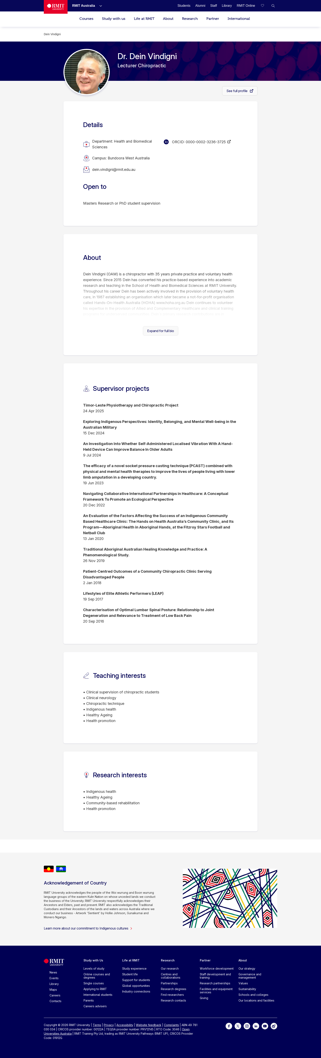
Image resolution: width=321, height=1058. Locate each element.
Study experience (134, 968)
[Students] (184, 5)
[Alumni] (200, 5)
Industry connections (136, 991)
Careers (55, 995)
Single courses (94, 983)
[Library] (227, 5)
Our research (170, 968)
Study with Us (93, 960)
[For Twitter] (238, 1026)
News (53, 972)
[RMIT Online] (245, 5)
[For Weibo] (274, 1026)
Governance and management (249, 975)
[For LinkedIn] (256, 1026)
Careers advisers (95, 1006)
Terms (97, 1025)
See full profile (237, 91)
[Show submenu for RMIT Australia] (99, 5)
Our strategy (246, 968)
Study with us (113, 19)
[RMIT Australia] (83, 5)
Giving (204, 998)
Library (54, 984)
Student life (130, 974)
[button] (273, 5)
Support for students (136, 980)
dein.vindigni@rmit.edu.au (113, 169)
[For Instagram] (247, 1026)
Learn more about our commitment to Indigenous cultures (88, 928)
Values (243, 983)
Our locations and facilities (256, 1000)
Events (54, 978)
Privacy (109, 1025)
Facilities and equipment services (216, 990)
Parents (89, 1000)
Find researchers (172, 994)
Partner (212, 19)
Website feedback (148, 1025)
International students (98, 994)
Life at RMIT (144, 19)
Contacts (55, 1001)
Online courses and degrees (97, 975)
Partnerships (169, 983)
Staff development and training (215, 975)
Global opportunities (136, 985)
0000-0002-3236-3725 (206, 142)
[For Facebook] (229, 1026)
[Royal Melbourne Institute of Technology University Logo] (56, 7)
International (239, 19)
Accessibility (124, 1025)
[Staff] (213, 5)
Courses (86, 19)
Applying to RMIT (95, 989)
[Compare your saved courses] (265, 6)
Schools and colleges (253, 994)
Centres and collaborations (170, 975)
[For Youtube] (265, 1026)
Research (190, 19)
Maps (53, 989)
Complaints (171, 1025)
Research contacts (173, 1000)
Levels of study (94, 968)
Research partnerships (215, 983)
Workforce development (217, 968)
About (168, 19)
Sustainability (247, 989)
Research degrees (173, 989)
